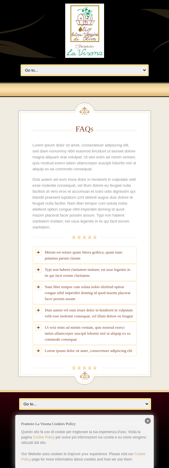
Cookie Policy (44, 437)
